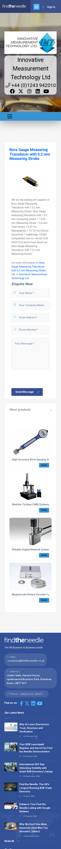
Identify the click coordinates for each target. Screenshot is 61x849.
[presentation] (35, 378)
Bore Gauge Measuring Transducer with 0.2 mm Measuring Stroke (28, 266)
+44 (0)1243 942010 (30, 85)
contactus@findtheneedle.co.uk (25, 660)
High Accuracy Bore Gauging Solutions (35, 459)
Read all (11, 841)
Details (44, 465)
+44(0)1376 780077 (31, 693)
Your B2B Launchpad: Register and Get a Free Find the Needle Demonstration (35, 748)
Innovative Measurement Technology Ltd (30, 69)
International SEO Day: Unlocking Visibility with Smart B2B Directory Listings (36, 768)
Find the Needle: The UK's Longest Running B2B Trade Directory (35, 788)
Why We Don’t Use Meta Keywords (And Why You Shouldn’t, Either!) (33, 828)
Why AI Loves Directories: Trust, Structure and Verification (34, 728)
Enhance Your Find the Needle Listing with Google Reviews (34, 808)
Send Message (27, 392)
